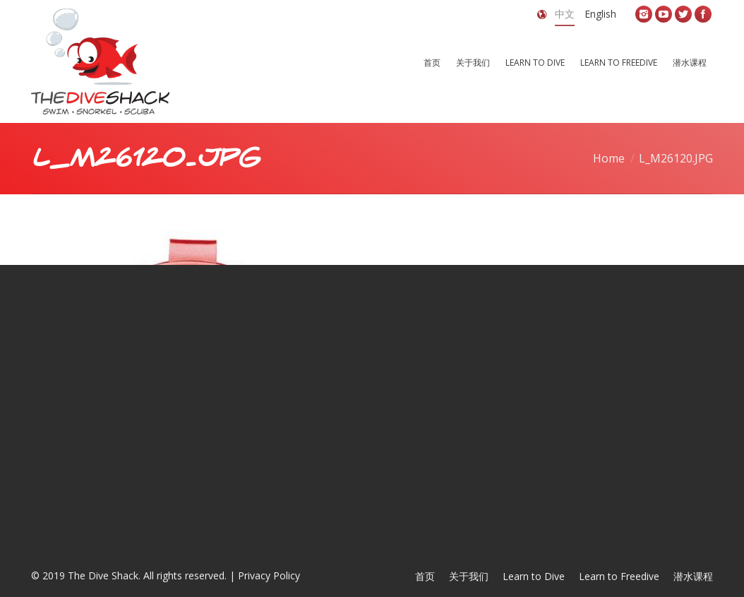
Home (609, 158)
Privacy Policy (269, 575)
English (600, 13)
